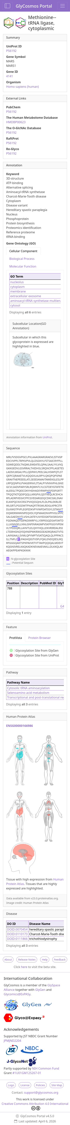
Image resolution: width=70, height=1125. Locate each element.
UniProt (47, 437)
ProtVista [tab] (15, 638)
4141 (9, 76)
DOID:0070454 (17, 929)
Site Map (56, 1085)
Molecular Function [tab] (22, 266)
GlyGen (40, 990)
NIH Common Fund (45, 1068)
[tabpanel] (35, 349)
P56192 (11, 51)
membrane (18, 291)
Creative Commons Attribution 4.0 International (35, 1106)
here (24, 967)
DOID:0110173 (17, 934)
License (24, 1085)
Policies (40, 1085)
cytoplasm (17, 287)
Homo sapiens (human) (22, 87)
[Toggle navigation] (62, 6)
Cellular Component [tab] (23, 251)
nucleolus (17, 282)
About (8, 959)
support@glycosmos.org (41, 1092)
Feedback (60, 959)
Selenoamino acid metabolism (28, 693)
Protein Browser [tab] (39, 638)
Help (45, 959)
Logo (11, 1085)
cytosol (15, 305)
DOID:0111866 (17, 939)
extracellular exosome (25, 296)
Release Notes (26, 959)
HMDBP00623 (16, 122)
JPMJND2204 (12, 1041)
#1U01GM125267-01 (27, 1073)
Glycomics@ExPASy (17, 994)
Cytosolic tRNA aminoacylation (28, 688)
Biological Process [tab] (22, 259)
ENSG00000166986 (19, 726)
